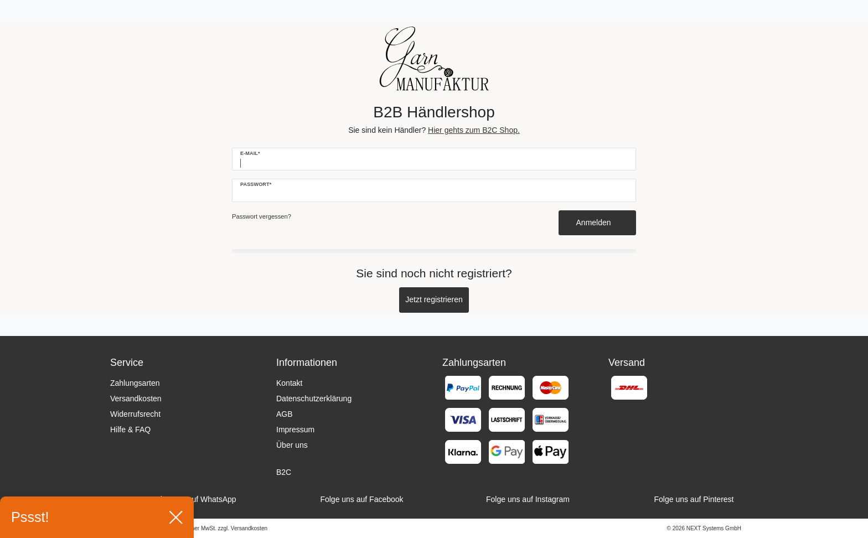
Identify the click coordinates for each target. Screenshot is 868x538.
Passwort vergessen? (261, 216)
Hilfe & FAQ (130, 429)
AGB (284, 414)
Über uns (292, 445)
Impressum (295, 429)
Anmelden (597, 222)
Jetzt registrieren (433, 299)
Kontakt (289, 383)
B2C (283, 472)
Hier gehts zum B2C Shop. (474, 130)
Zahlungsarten (135, 383)
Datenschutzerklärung (314, 398)
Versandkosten (136, 398)
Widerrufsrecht (135, 414)
